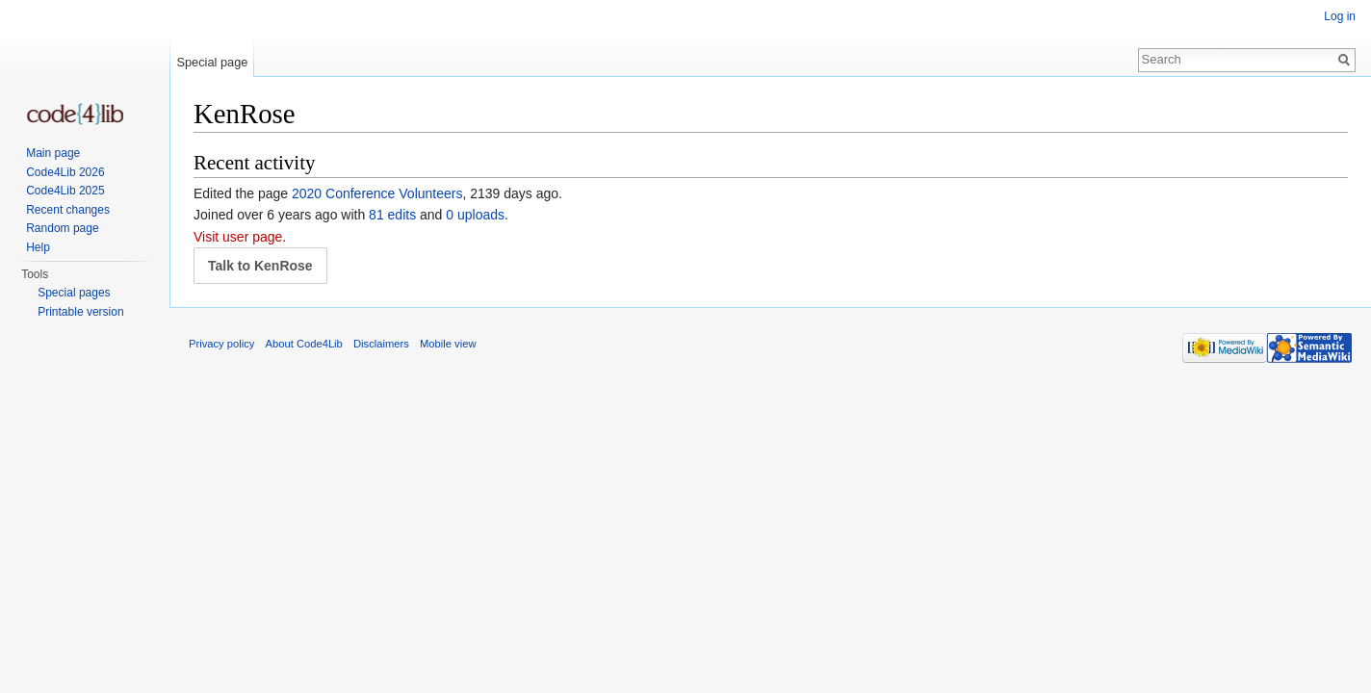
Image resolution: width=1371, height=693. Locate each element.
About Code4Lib (304, 343)
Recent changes (68, 210)
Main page (53, 153)
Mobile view (448, 343)
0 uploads (475, 214)
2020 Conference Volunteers (377, 193)
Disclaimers (381, 343)
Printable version (80, 312)
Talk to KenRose (260, 265)
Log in (1340, 16)
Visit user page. (240, 236)
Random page (62, 228)
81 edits (392, 214)
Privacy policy (221, 343)
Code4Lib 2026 (65, 172)
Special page (211, 62)
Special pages (74, 292)
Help (38, 247)
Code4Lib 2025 (65, 190)
